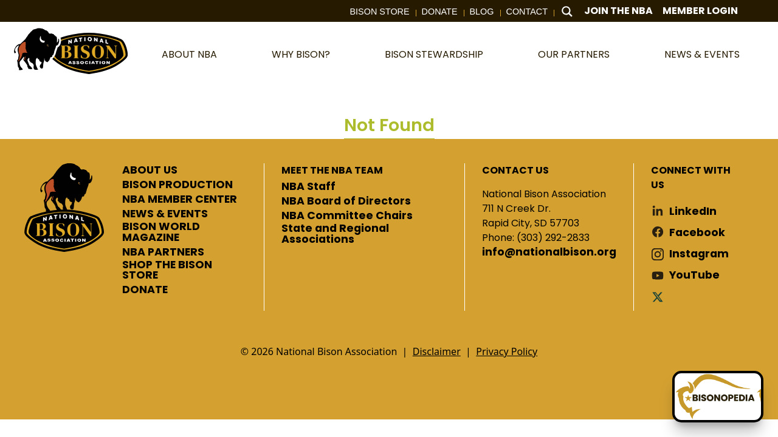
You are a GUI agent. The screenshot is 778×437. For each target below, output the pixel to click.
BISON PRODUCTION (177, 185)
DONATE (145, 290)
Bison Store (380, 11)
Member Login (700, 11)
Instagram (699, 254)
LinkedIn (693, 211)
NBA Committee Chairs (347, 216)
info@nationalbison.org (549, 252)
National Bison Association (70, 50)
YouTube (694, 275)
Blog (482, 11)
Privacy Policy (506, 351)
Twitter (660, 296)
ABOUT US (149, 170)
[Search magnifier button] (567, 11)
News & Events (702, 54)
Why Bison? (301, 54)
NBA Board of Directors (346, 201)
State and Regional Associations (335, 234)
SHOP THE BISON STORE (167, 270)
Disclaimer (437, 351)
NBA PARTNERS (163, 252)
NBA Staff (308, 186)
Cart (759, 11)
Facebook (697, 233)
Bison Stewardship (434, 54)
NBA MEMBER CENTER (179, 199)
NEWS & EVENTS (165, 214)
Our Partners (574, 54)
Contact (527, 11)
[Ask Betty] (717, 396)
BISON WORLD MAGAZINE (161, 232)
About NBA (189, 54)
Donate (440, 11)
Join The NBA (618, 11)
